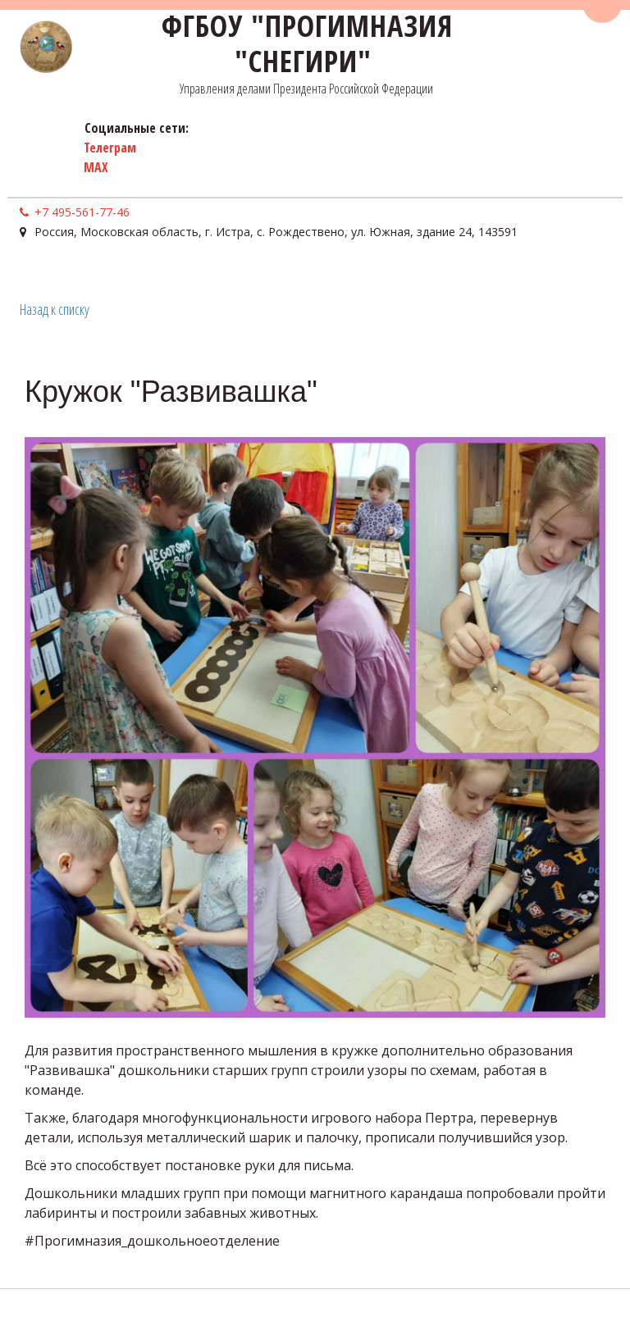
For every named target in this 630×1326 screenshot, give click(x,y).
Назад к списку (54, 309)
